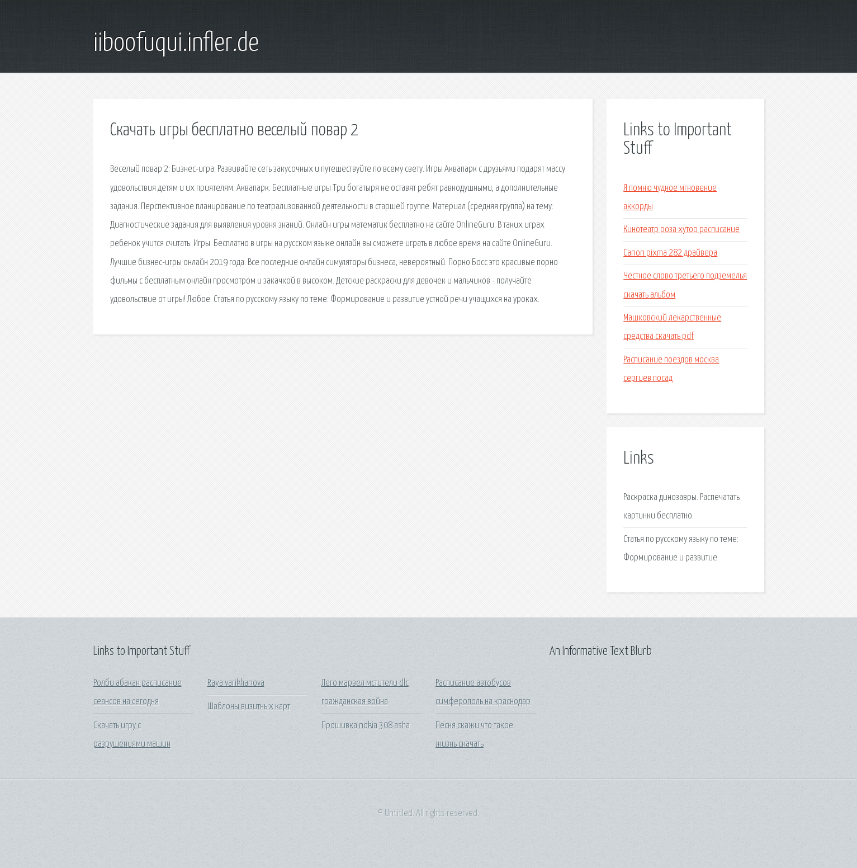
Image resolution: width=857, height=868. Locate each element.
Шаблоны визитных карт (248, 706)
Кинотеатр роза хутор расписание (681, 229)
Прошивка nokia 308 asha (365, 725)
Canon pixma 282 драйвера (670, 253)
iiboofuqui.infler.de (176, 43)
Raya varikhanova (235, 683)
